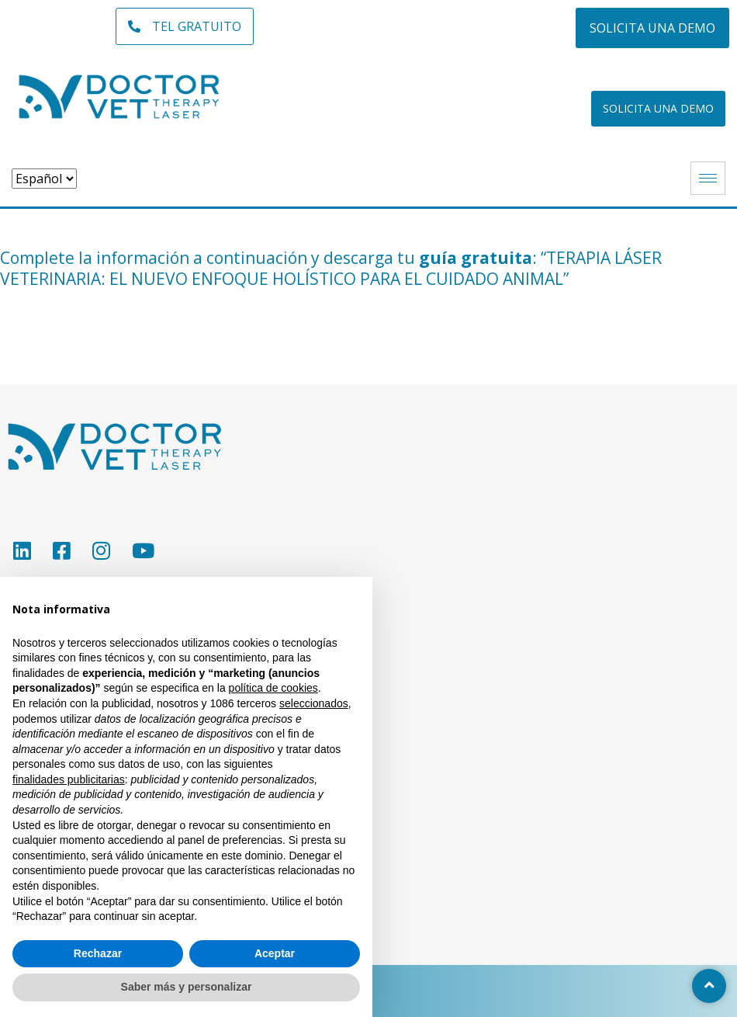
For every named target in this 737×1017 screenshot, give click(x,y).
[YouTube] (142, 550)
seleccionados (313, 703)
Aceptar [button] (274, 953)
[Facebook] (61, 550)
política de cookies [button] (273, 688)
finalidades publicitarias (68, 779)
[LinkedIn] (21, 550)
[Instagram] (100, 550)
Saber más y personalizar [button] (186, 987)
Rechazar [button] (98, 953)
